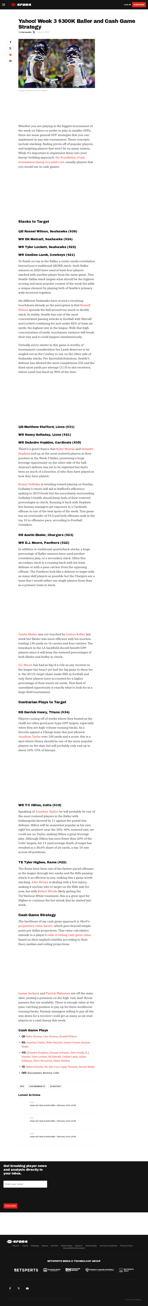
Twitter (10, 48)
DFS (22, 1084)
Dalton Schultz (34, 1064)
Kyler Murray (65, 448)
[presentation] (25, 1193)
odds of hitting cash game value (69, 933)
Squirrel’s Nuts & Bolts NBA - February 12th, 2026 (53, 1119)
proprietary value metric (35, 924)
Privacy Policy (126, 1246)
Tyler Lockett (39, 1054)
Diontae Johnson (59, 1050)
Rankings (35, 1246)
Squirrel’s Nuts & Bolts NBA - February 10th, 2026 (53, 1134)
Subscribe (139, 4)
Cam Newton (50, 1034)
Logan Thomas (68, 1064)
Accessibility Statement (74, 1248)
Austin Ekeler (27, 633)
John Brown (40, 881)
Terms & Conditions (108, 1246)
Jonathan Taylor (29, 735)
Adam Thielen (61, 1058)
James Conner (72, 1040)
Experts (78, 1246)
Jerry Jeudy (77, 1050)
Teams (25, 1246)
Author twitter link (34, 32)
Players (15, 1246)
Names (45, 1246)
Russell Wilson (68, 1034)
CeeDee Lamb (70, 1054)
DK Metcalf (54, 1054)
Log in (127, 4)
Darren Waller (87, 1064)
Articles (54, 1246)
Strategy (55, 1084)
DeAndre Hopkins (37, 1050)
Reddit (10, 54)
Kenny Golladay (29, 483)
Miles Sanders (54, 1040)
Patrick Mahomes (58, 991)
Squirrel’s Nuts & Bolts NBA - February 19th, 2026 (53, 1103)
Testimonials (91, 1246)
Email (10, 61)
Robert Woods (47, 890)
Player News (66, 1246)
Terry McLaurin (42, 1058)
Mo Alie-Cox (51, 1064)
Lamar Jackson (28, 991)
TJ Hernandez (25, 32)
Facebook (10, 42)
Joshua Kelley (75, 633)
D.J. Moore (25, 664)
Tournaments (37, 1084)
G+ (27, 1288)
